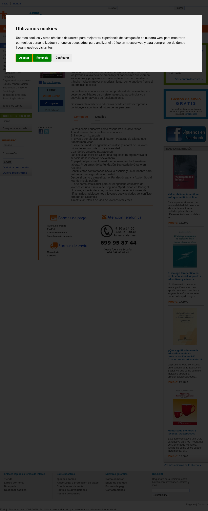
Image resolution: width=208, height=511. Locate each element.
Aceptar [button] (24, 57)
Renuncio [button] (42, 57)
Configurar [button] (62, 57)
